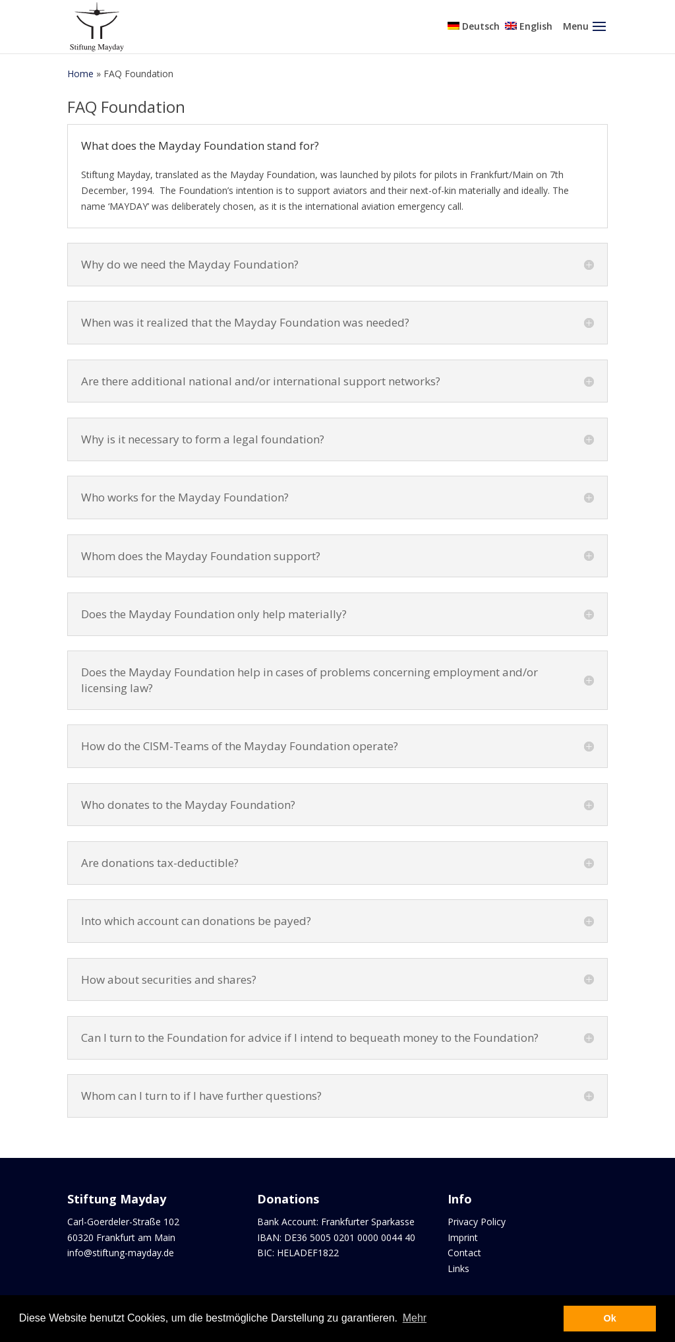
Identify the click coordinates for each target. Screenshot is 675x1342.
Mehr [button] (414, 1318)
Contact (464, 1252)
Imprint (463, 1237)
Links (458, 1268)
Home (80, 73)
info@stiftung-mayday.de (120, 1252)
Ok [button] (610, 1318)
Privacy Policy (477, 1221)
